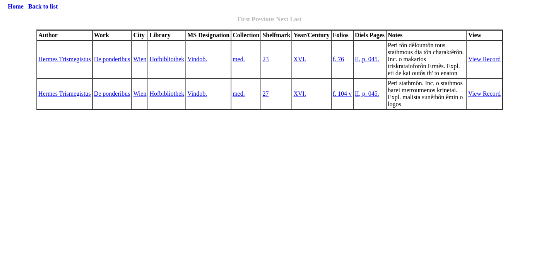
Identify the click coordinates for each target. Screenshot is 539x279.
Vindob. (197, 59)
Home (16, 6)
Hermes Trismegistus (64, 59)
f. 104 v (342, 93)
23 (265, 59)
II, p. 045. (367, 59)
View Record (484, 59)
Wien (139, 59)
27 (265, 93)
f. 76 (338, 59)
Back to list (43, 6)
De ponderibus (112, 59)
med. (239, 59)
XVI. (299, 59)
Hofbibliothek (166, 59)
